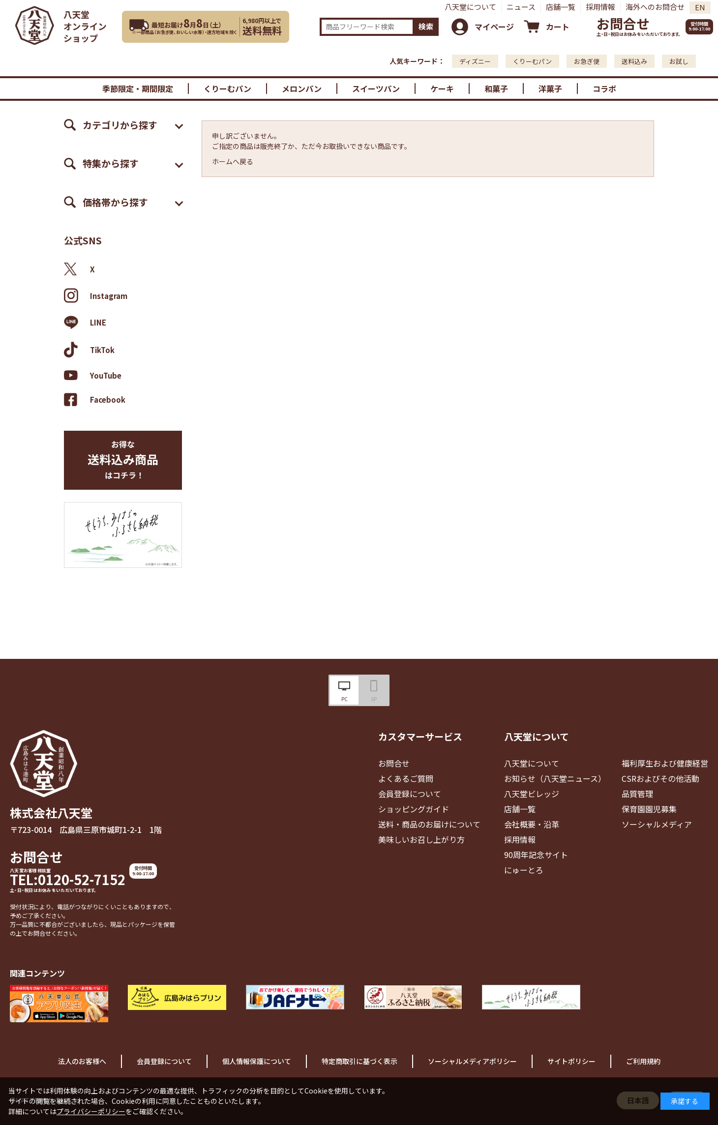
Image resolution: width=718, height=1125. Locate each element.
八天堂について (470, 6)
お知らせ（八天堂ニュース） (555, 778)
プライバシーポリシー (91, 1111)
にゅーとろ (523, 870)
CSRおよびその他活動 (660, 778)
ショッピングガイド (413, 809)
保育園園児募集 (649, 809)
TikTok (89, 349)
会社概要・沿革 (531, 824)
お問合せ (623, 23)
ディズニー (475, 61)
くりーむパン (532, 61)
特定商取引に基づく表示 (359, 1061)
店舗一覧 (560, 6)
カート (557, 26)
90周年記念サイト (536, 854)
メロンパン (302, 88)
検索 (426, 26)
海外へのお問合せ (655, 6)
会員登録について (409, 793)
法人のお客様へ (82, 1061)
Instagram (95, 295)
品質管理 (637, 793)
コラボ (604, 88)
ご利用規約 (643, 1061)
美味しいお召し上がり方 (421, 839)
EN (700, 7)
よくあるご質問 (405, 778)
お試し (678, 61)
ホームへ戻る (232, 161)
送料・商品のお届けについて (429, 824)
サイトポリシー (571, 1061)
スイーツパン (376, 88)
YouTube (92, 375)
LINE (85, 322)
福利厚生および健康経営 (665, 763)
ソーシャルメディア (657, 824)
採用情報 (600, 6)
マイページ (494, 26)
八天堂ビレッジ (531, 793)
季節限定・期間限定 (137, 88)
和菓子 (496, 88)
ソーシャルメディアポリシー (472, 1061)
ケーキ (442, 88)
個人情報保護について (256, 1061)
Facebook (94, 399)
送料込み (634, 61)
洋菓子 (550, 88)
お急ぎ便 (586, 61)
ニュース (521, 6)
